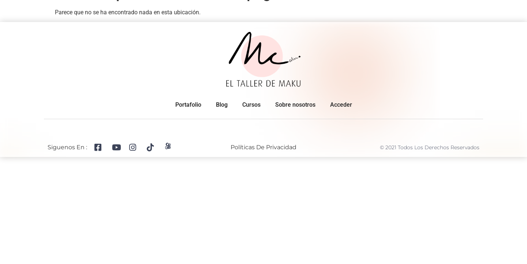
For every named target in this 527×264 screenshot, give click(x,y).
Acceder (341, 106)
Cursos (368, 8)
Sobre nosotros (90, 8)
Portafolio (138, 8)
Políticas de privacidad (263, 148)
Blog (398, 8)
